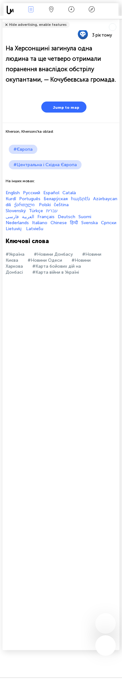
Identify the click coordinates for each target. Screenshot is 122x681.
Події (31, 10)
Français (46, 216)
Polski (45, 204)
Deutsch (66, 216)
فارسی (12, 216)
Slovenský (16, 210)
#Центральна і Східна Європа (45, 164)
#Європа (23, 149)
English (13, 192)
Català (69, 192)
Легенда (92, 10)
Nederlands (17, 222)
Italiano (39, 222)
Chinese (58, 222)
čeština (61, 204)
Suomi (84, 216)
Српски (108, 222)
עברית (52, 210)
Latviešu (34, 228)
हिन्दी (74, 222)
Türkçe (36, 210)
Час (71, 10)
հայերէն (80, 198)
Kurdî (11, 198)
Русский (31, 192)
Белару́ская (56, 198)
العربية (28, 216)
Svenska (89, 222)
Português (29, 198)
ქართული (25, 204)
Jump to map (62, 107)
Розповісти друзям (116, 20)
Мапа (51, 10)
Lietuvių (14, 228)
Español (51, 192)
